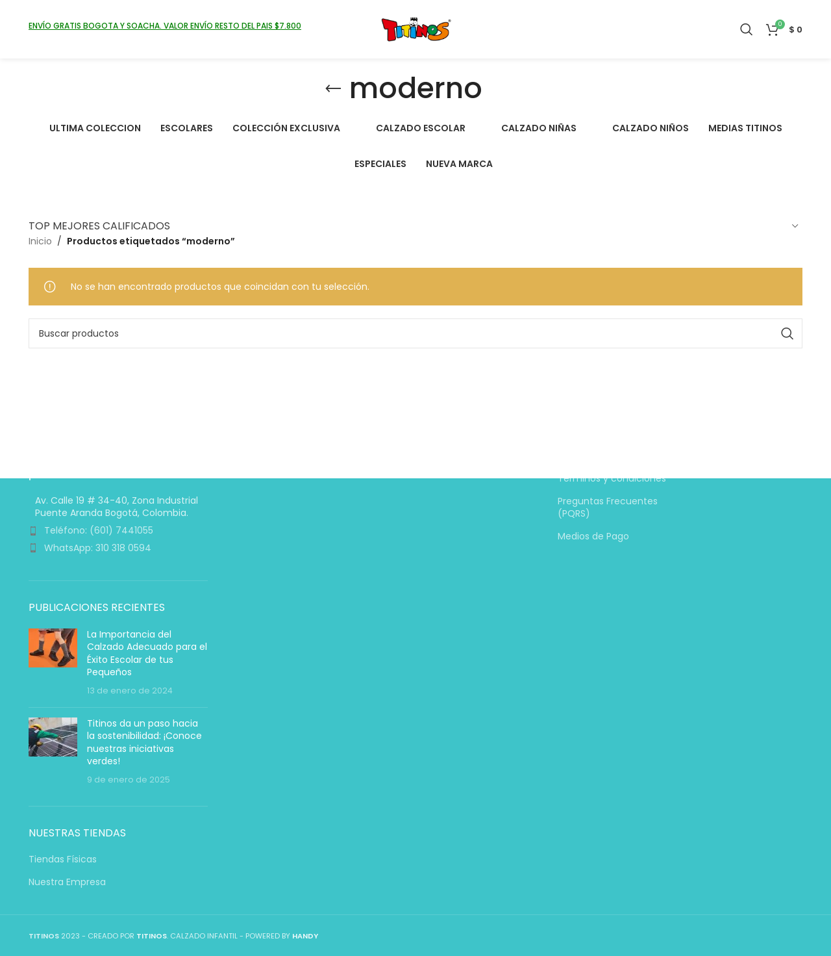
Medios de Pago (593, 537)
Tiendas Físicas (63, 859)
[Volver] (333, 89)
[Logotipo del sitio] (416, 28)
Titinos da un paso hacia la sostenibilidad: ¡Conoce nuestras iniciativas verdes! (144, 742)
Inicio (40, 241)
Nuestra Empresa (67, 882)
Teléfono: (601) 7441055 (98, 530)
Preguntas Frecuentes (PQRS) (608, 508)
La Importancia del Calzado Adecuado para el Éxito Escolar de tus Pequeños (147, 653)
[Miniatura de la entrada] (53, 662)
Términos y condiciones (612, 479)
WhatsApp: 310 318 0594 (97, 547)
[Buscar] (747, 29)
